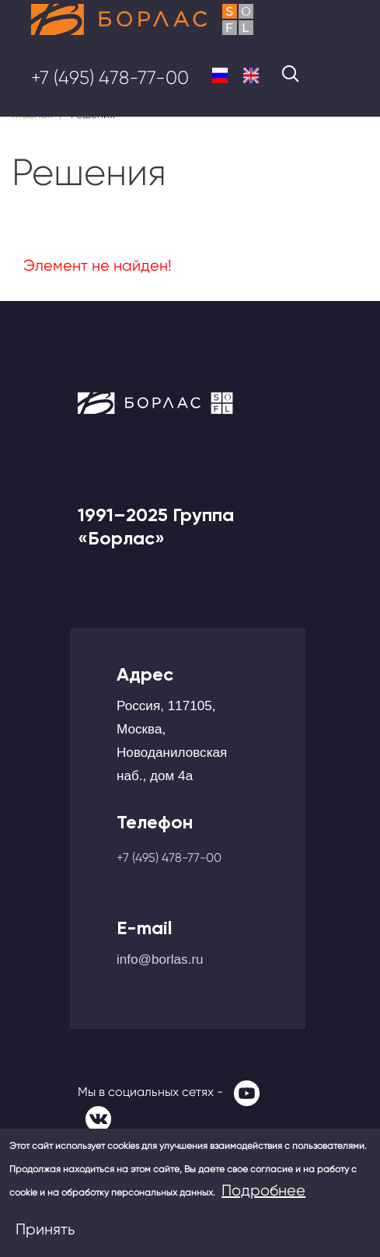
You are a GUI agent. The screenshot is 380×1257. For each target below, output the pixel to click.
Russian (220, 75)
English (251, 75)
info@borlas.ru (160, 959)
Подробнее (263, 1190)
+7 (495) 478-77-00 (110, 78)
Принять (45, 1229)
